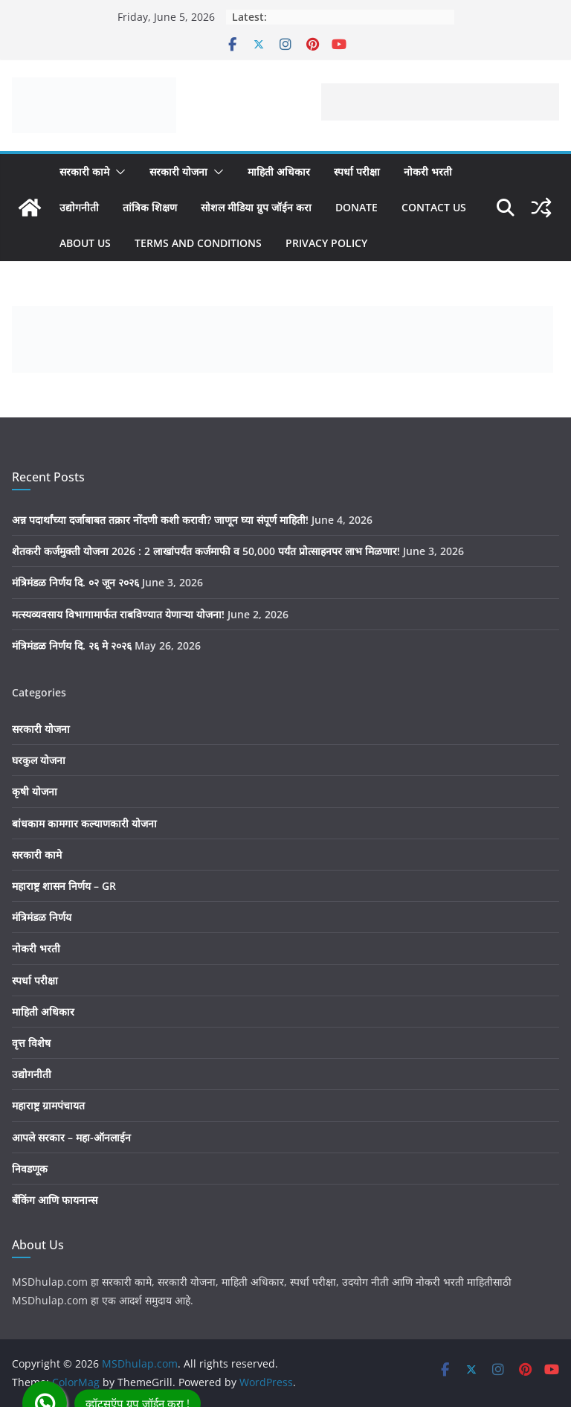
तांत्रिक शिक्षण (150, 207)
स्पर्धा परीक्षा (357, 171)
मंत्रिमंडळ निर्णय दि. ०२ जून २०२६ (75, 582)
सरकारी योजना (178, 171)
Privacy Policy (326, 243)
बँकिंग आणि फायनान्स (54, 1200)
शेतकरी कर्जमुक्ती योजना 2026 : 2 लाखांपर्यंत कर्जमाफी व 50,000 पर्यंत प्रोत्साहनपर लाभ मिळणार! (206, 551)
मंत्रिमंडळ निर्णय (41, 917)
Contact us (433, 207)
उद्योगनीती (79, 207)
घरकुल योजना (38, 760)
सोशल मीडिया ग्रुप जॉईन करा (256, 207)
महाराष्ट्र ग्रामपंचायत (48, 1105)
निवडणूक (30, 1168)
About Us (85, 243)
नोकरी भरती (428, 171)
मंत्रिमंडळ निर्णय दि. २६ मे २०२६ (72, 645)
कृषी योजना (34, 791)
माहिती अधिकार (279, 171)
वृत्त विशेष (31, 1043)
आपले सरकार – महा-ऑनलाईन (71, 1137)
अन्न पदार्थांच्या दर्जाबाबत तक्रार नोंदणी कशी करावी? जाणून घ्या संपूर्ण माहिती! (160, 520)
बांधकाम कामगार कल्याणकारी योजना (84, 823)
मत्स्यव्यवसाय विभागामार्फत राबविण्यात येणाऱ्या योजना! (118, 614)
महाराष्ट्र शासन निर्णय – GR (64, 886)
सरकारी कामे (84, 171)
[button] (117, 171)
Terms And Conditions (198, 243)
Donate (356, 207)
